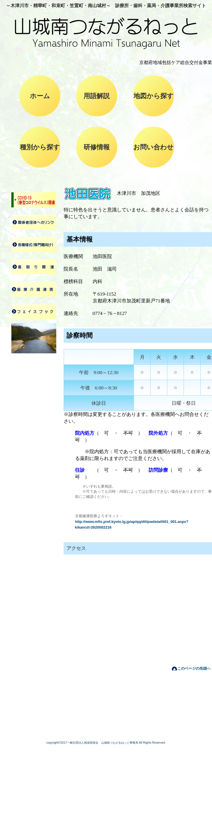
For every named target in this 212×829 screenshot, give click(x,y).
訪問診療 (158, 470)
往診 (80, 470)
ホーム (40, 96)
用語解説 (97, 96)
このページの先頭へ (194, 668)
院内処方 (84, 433)
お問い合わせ (153, 147)
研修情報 (97, 147)
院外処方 (158, 433)
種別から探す (40, 147)
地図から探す (154, 96)
